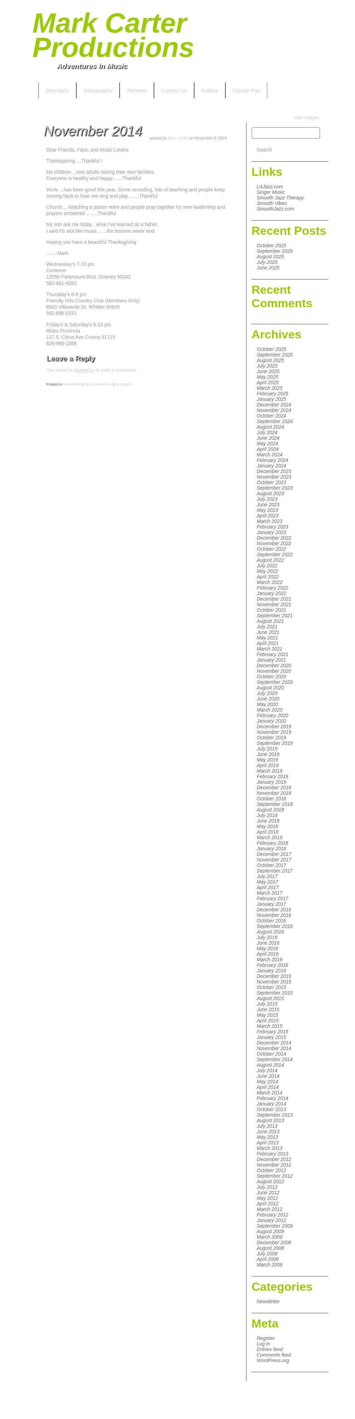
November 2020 (274, 671)
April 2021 (268, 643)
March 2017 (270, 893)
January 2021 (271, 660)
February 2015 (272, 1031)
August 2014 (270, 1065)
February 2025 (272, 393)
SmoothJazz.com (275, 209)
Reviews (137, 90)
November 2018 (274, 793)
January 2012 (271, 1220)
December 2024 (274, 404)
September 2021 (275, 615)
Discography (98, 90)
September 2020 (275, 682)
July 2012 (267, 1187)
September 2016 (275, 926)
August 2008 (270, 1248)
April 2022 (268, 576)
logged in (84, 370)
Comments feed (274, 1355)
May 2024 (267, 443)
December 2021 (274, 599)
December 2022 (274, 538)
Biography (57, 90)
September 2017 (275, 871)
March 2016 (270, 959)
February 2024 (272, 460)
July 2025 (267, 262)
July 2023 (267, 499)
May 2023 (267, 510)
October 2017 (271, 865)
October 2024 (271, 416)
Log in (263, 1344)
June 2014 (268, 1076)
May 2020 (267, 704)
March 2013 (270, 1148)
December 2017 (274, 854)
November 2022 (274, 543)
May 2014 (267, 1081)
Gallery (209, 90)
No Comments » (98, 384)
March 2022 (270, 582)
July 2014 (267, 1070)
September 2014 (275, 1059)
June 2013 (268, 1131)
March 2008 (270, 1264)
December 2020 (274, 665)
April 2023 (268, 515)
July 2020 (267, 693)
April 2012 (268, 1203)
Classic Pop (246, 90)
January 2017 (271, 904)
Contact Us (174, 90)
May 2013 (267, 1137)
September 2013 (275, 1115)
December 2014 (274, 1043)
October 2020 (271, 676)
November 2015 (274, 981)
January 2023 (271, 532)
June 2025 (268, 267)
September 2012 (275, 1176)
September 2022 (275, 554)
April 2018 (268, 832)
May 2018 (267, 826)
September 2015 (275, 993)
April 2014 (268, 1087)
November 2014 (274, 1048)
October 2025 (271, 245)
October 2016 (271, 920)
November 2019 (274, 732)
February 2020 (272, 715)
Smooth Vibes (272, 203)
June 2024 (268, 438)
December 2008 (274, 1242)
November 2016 (274, 915)
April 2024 (268, 449)
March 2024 (270, 454)
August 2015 (270, 998)
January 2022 (271, 593)
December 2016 (274, 909)
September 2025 (275, 251)
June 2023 (268, 504)
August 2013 (270, 1120)
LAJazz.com (270, 186)
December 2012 (274, 1159)
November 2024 (274, 410)
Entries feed (270, 1349)
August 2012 (270, 1181)
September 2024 (275, 421)
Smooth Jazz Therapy (280, 197)
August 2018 (270, 809)
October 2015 (271, 987)
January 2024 (271, 465)
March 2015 (270, 1026)
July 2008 (267, 1253)
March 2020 (270, 710)
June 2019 (268, 754)
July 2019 (267, 748)
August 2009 (270, 1231)
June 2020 (268, 699)
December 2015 (274, 976)
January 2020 (271, 721)
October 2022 (271, 549)
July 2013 (267, 1126)
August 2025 (270, 256)
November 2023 (274, 477)
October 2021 (271, 610)
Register (266, 1338)
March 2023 (270, 521)
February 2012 (272, 1215)
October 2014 (271, 1054)
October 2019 (271, 737)
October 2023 (271, 482)
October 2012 (271, 1170)
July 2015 (267, 1004)
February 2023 (272, 527)
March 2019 (270, 771)
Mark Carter (178, 138)
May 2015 (267, 1015)
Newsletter (268, 1301)
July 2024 (267, 432)
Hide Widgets (306, 117)
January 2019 (271, 782)
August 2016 (270, 932)
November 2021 (274, 604)
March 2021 (270, 649)
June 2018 (268, 821)
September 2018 (275, 804)
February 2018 (272, 843)
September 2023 (275, 488)
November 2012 (274, 1165)
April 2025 (268, 382)
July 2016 (267, 937)
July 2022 (267, 565)
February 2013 (272, 1153)
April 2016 (268, 954)
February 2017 (272, 898)
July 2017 (267, 876)
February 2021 (272, 654)
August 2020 (270, 687)
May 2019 (267, 760)
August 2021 (270, 621)
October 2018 (271, 798)
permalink (123, 384)
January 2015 (271, 1037)
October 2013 (271, 1109)
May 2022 (267, 571)
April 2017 (268, 887)
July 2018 (267, 815)
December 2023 (274, 471)
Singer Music (271, 192)
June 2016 (268, 943)
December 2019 (274, 726)
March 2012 (270, 1209)
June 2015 (268, 1009)
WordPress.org (273, 1360)
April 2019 (268, 765)
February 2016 (272, 965)
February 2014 (272, 1098)
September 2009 (275, 1226)
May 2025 (267, 377)
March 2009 (270, 1237)
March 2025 (270, 388)
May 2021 (267, 637)
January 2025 (271, 399)
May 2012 (267, 1198)
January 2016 (271, 970)
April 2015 (268, 1020)
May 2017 (267, 882)
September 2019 (275, 743)
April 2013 (268, 1142)
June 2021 (268, 632)
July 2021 (267, 626)
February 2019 (272, 776)
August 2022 (270, 560)
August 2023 (270, 493)
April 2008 (268, 1259)
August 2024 (270, 427)
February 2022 (272, 588)
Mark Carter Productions (113, 35)
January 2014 (271, 1104)
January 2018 (271, 848)
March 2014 (270, 1092)
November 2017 (274, 859)
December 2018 (274, 787)
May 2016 (267, 948)
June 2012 (268, 1192)
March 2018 (270, 837)
